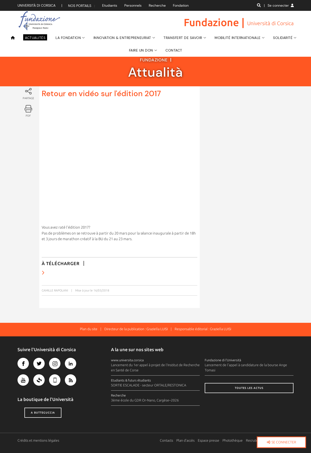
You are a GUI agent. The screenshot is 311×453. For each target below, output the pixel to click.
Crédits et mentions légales (38, 440)
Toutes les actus (249, 387)
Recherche (157, 5)
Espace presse (209, 440)
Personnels (133, 5)
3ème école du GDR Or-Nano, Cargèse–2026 (145, 400)
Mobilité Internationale (238, 38)
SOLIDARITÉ (283, 38)
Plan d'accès (186, 440)
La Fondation (68, 38)
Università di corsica (36, 5)
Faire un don (141, 50)
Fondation (181, 5)
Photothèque (233, 440)
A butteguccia (43, 412)
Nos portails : (81, 5)
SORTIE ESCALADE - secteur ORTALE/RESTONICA (148, 385)
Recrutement (256, 440)
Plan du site (88, 329)
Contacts (166, 440)
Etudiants (109, 5)
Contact (173, 50)
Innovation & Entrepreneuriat (122, 38)
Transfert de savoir (183, 38)
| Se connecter (279, 5)
